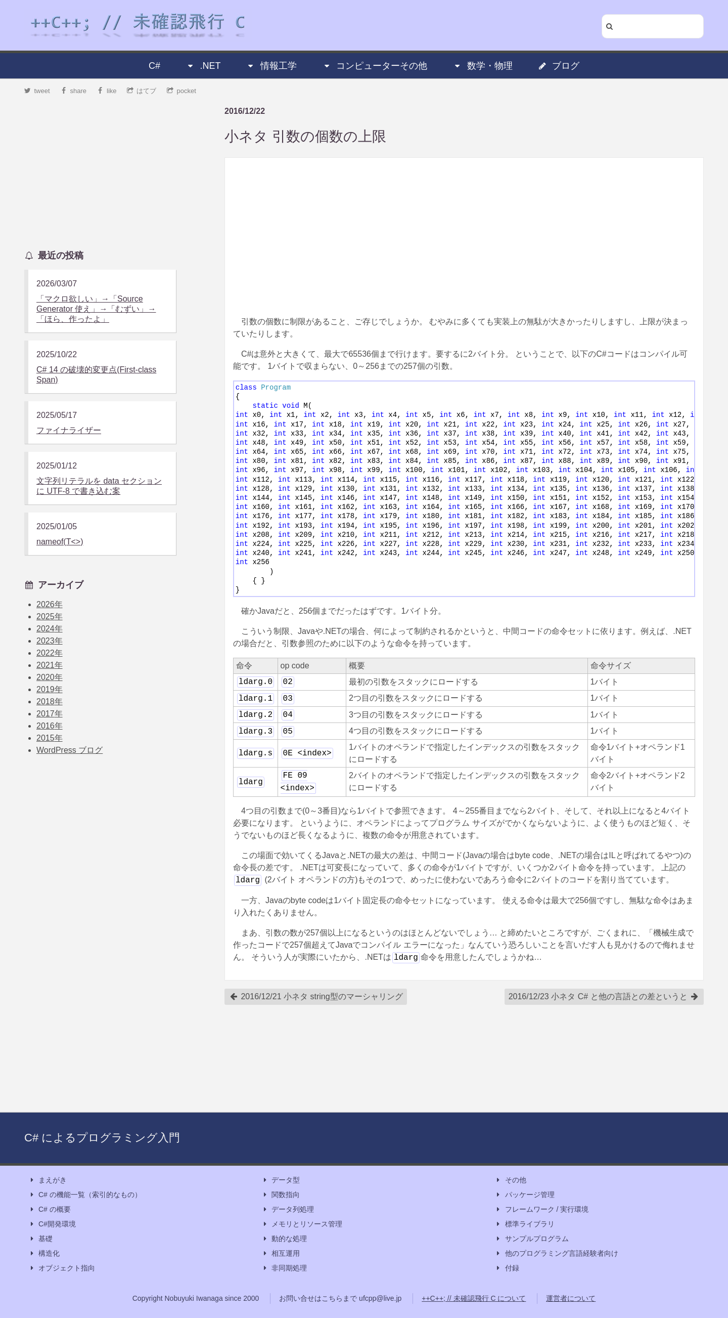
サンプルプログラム (532, 1239)
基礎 (40, 1239)
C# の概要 (49, 1209)
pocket (181, 91)
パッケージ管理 (525, 1194)
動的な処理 (284, 1239)
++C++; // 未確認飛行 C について (474, 1298)
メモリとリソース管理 (301, 1224)
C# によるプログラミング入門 (102, 1137)
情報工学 (271, 65)
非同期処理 (284, 1268)
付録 (507, 1268)
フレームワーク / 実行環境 (542, 1209)
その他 (510, 1180)
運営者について (571, 1298)
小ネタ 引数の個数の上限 (305, 136)
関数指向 (280, 1194)
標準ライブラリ (525, 1224)
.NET (203, 65)
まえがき (47, 1180)
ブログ (558, 65)
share (73, 91)
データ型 (280, 1180)
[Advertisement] (464, 237)
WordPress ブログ (69, 750)
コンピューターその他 (374, 65)
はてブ (142, 91)
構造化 (44, 1253)
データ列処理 (287, 1209)
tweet (37, 91)
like (107, 91)
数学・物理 (483, 65)
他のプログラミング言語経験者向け (556, 1253)
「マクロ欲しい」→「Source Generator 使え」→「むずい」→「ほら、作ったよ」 (96, 308)
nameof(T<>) (59, 541)
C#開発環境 (52, 1224)
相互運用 (280, 1253)
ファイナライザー (68, 430)
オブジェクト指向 (61, 1268)
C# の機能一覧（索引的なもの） (85, 1194)
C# (154, 66)
